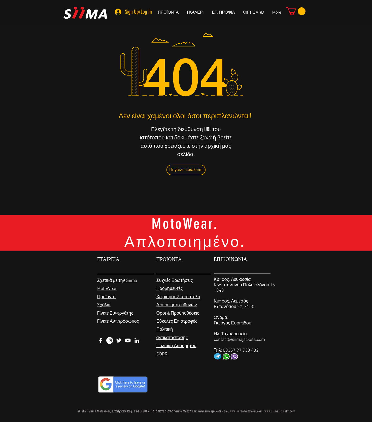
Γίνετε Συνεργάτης (115, 313)
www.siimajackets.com (213, 411)
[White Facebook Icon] (100, 340)
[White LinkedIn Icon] (136, 340)
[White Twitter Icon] (118, 340)
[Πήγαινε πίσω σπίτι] (186, 170)
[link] (296, 11)
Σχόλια (104, 305)
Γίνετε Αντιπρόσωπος (118, 321)
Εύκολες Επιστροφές (176, 321)
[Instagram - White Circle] (109, 340)
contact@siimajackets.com (239, 339)
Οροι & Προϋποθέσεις (177, 313)
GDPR (161, 354)
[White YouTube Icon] (127, 340)
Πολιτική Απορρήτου (176, 346)
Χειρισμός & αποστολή (178, 297)
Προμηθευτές (169, 288)
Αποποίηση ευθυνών (176, 305)
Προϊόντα (106, 297)
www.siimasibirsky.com (279, 411)
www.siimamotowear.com (246, 411)
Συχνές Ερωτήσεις (174, 280)
